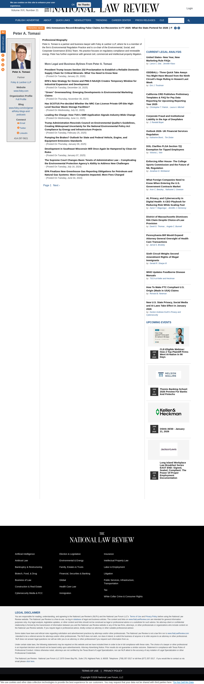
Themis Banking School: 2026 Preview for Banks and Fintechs (174, 391)
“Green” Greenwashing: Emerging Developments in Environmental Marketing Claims (89, 94)
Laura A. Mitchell (177, 107)
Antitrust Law (21, 560)
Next (179, 28)
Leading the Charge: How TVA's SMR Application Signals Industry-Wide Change (90, 114)
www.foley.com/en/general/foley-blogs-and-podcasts (21, 111)
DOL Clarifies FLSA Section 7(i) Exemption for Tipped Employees (165, 148)
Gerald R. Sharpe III (158, 263)
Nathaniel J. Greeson (174, 189)
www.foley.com (21, 91)
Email (22, 123)
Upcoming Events (158, 322)
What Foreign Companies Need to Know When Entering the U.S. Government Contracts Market (165, 183)
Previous (175, 28)
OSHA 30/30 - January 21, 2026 (172, 430)
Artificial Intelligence (25, 554)
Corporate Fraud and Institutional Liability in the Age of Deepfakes (165, 118)
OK (73, 4)
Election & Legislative (70, 554)
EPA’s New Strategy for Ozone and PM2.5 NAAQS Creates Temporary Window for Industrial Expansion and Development (90, 83)
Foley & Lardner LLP (21, 82)
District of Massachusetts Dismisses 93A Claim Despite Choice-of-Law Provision (167, 220)
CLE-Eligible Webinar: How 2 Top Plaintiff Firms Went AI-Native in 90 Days (174, 353)
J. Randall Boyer (157, 122)
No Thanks (84, 4)
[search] (176, 20)
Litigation (108, 573)
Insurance (109, 554)
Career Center (121, 20)
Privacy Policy (151, 616)
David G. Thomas (157, 226)
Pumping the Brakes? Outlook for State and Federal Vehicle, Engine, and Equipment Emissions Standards (86, 139)
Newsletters (82, 20)
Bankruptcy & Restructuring (28, 567)
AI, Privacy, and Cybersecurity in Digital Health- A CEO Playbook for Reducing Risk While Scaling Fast (166, 201)
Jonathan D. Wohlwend (159, 171)
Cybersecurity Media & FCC (29, 593)
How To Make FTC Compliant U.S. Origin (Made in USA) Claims (165, 289)
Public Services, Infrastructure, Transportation (119, 582)
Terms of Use (135, 616)
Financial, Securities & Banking (74, 573)
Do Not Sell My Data (183, 682)
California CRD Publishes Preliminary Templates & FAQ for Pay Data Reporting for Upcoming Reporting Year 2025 (167, 99)
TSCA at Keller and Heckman (162, 278)
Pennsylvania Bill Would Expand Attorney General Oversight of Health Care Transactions (167, 238)
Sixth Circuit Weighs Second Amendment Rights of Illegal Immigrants (162, 257)
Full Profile (21, 99)
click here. (30, 661)
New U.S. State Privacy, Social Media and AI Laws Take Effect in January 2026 (167, 305)
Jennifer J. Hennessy (177, 208)
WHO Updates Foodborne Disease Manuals (165, 274)
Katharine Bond (156, 137)
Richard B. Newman (158, 294)
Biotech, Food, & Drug (26, 573)
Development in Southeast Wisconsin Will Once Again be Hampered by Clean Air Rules (90, 150)
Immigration (65, 593)
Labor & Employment (114, 567)
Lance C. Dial (155, 64)
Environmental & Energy (71, 560)
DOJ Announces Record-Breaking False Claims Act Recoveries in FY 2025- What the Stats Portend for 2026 (136, 27)
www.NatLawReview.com (139, 619)
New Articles (3, 43)
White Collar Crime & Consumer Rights (123, 596)
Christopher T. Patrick (159, 107)
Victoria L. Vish (156, 153)
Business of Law (23, 580)
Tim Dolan (169, 137)
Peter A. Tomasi (21, 72)
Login (190, 8)
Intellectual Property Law (116, 560)
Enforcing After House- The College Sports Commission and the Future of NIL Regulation (167, 164)
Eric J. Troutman (157, 85)
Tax (105, 590)
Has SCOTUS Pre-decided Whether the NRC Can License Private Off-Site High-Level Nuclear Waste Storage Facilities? (89, 105)
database (77, 619)
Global (62, 580)
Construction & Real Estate (28, 586)
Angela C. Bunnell (174, 226)
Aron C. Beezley (157, 189)
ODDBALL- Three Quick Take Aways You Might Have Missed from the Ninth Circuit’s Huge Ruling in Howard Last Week (168, 77)
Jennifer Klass (169, 64)
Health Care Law (67, 586)
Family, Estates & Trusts (71, 567)
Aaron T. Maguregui (158, 208)
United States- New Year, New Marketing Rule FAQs (163, 59)
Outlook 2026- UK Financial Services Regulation (167, 133)
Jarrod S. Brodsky (157, 245)
